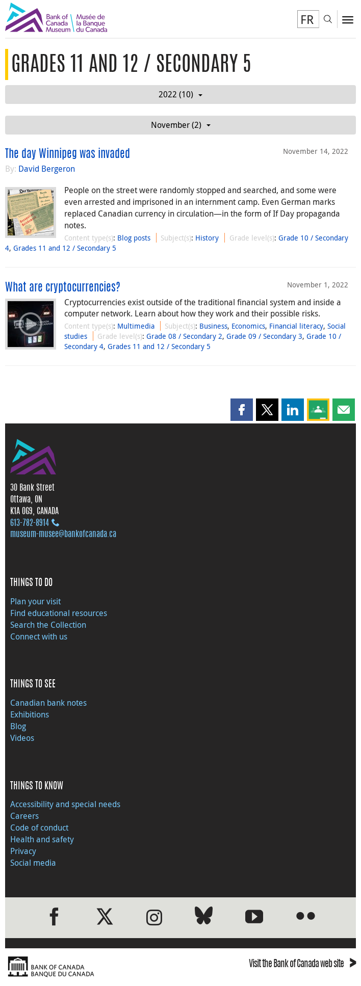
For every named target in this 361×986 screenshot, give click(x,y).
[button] (241, 409)
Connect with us (38, 636)
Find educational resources (58, 613)
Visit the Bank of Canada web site (302, 964)
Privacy (23, 851)
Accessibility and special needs (65, 804)
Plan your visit (35, 601)
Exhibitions (29, 714)
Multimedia (135, 326)
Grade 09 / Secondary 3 (264, 336)
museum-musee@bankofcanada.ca (63, 534)
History (207, 238)
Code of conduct (39, 827)
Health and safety (42, 839)
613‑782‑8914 (29, 523)
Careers (24, 815)
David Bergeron (46, 168)
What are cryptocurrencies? (62, 288)
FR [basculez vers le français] (307, 19)
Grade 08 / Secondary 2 (184, 336)
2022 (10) (180, 94)
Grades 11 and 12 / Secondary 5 (64, 248)
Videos (22, 737)
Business (213, 326)
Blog (18, 726)
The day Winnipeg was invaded (67, 154)
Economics (248, 326)
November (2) (181, 124)
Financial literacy (296, 326)
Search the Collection (48, 624)
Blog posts (133, 238)
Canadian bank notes (48, 702)
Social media (33, 862)
